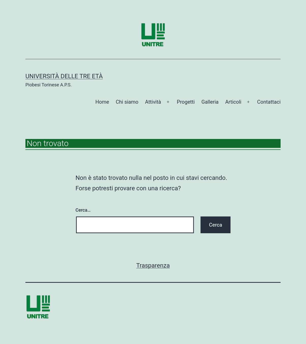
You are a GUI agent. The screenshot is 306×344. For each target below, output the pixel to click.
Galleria (210, 102)
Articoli (233, 102)
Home (102, 102)
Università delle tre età (64, 76)
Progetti (186, 102)
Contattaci (269, 102)
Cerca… (82, 210)
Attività (153, 102)
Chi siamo (127, 102)
